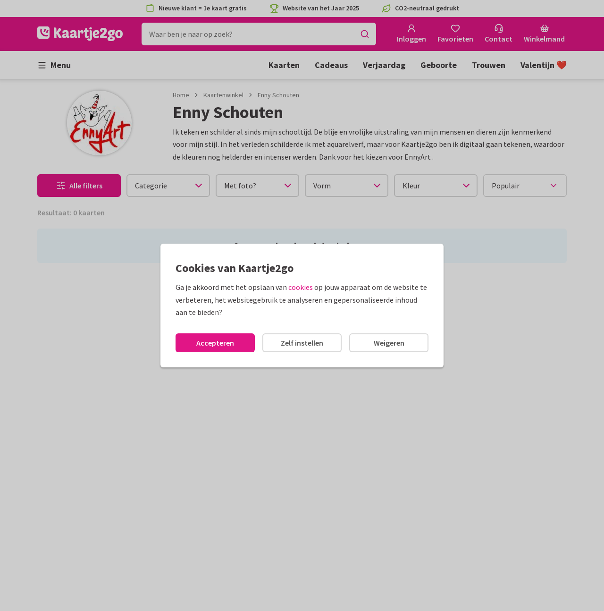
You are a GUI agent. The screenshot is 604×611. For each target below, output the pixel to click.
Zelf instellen (302, 343)
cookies (300, 287)
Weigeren (389, 343)
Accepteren (215, 343)
